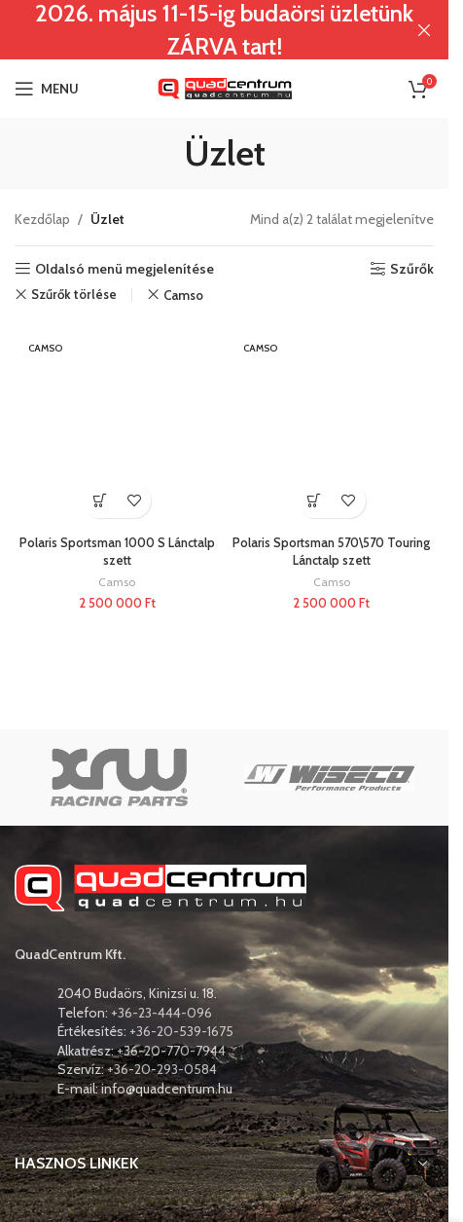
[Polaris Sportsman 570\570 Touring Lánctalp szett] (332, 425)
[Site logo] (225, 86)
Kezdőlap (42, 219)
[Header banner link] (224, 29)
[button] (100, 501)
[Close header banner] (424, 29)
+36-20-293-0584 (162, 1069)
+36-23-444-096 (161, 1012)
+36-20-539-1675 (181, 1031)
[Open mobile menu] (47, 88)
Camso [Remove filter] (183, 295)
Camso (116, 581)
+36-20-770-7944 (171, 1050)
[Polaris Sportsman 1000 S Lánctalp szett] (117, 425)
